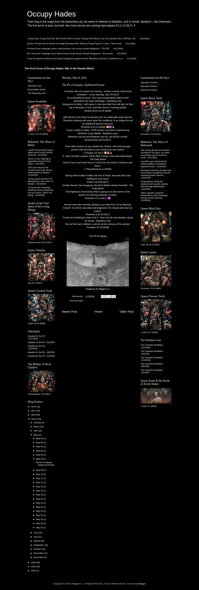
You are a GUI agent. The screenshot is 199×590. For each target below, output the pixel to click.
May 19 (40, 495)
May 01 (40, 438)
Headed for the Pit (36, 336)
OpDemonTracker (149, 90)
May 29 (40, 519)
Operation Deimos (149, 86)
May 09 (40, 470)
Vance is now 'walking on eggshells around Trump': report (39, 161)
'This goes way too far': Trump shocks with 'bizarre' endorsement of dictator (40, 170)
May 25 (40, 511)
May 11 (40, 478)
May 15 (40, 486)
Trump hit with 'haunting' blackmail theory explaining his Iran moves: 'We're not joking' (40, 191)
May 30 (40, 523)
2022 (33, 415)
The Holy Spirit (76, 301)
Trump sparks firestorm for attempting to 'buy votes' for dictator (40, 181)
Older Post (127, 311)
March (37, 426)
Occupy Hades (51, 14)
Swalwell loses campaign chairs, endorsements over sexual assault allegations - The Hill (68, 48)
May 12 (40, 482)
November (39, 553)
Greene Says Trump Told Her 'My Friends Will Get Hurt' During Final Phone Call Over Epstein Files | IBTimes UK (82, 38)
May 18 (40, 490)
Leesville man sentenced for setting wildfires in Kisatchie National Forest (154, 164)
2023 (33, 419)
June (36, 533)
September (39, 545)
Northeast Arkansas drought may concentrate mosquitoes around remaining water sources (156, 172)
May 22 (40, 499)
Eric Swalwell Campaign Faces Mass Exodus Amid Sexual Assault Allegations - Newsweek (70, 53)
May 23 (40, 503)
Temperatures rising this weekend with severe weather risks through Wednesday (154, 184)
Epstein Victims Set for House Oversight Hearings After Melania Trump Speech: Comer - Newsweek (74, 43)
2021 (33, 411)
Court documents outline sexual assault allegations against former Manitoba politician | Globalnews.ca (75, 58)
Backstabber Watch (37, 89)
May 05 (40, 455)
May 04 (40, 451)
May (36, 435)
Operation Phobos (149, 82)
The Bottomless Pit (36, 93)
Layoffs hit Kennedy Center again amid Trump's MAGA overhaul (40, 152)
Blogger (142, 584)
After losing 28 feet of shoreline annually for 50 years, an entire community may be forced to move (155, 154)
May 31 (40, 527)
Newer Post (69, 311)
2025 (33, 566)
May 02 (40, 442)
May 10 (40, 474)
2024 (33, 562)
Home (98, 311)
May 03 (40, 446)
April (36, 430)
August (37, 541)
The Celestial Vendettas (152, 345)
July (36, 537)
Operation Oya (35, 86)
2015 (33, 406)
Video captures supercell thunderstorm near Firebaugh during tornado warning (154, 195)
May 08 (40, 459)
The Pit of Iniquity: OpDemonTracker (44, 463)
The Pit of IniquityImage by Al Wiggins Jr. (98, 262)
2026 (33, 570)
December (39, 557)
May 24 (40, 507)
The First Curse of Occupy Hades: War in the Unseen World (59, 68)
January (38, 422)
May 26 (40, 515)
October (38, 549)
